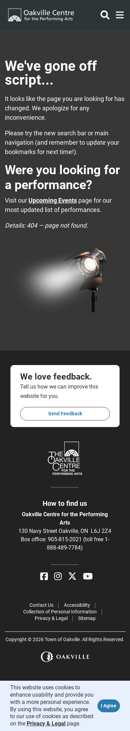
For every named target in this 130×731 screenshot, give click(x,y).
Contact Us (41, 605)
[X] (72, 576)
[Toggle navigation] (117, 15)
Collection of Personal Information (60, 611)
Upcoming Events (52, 200)
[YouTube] (88, 576)
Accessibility (77, 605)
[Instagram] (58, 576)
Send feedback (65, 413)
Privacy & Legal (51, 618)
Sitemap (87, 618)
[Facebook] (44, 576)
